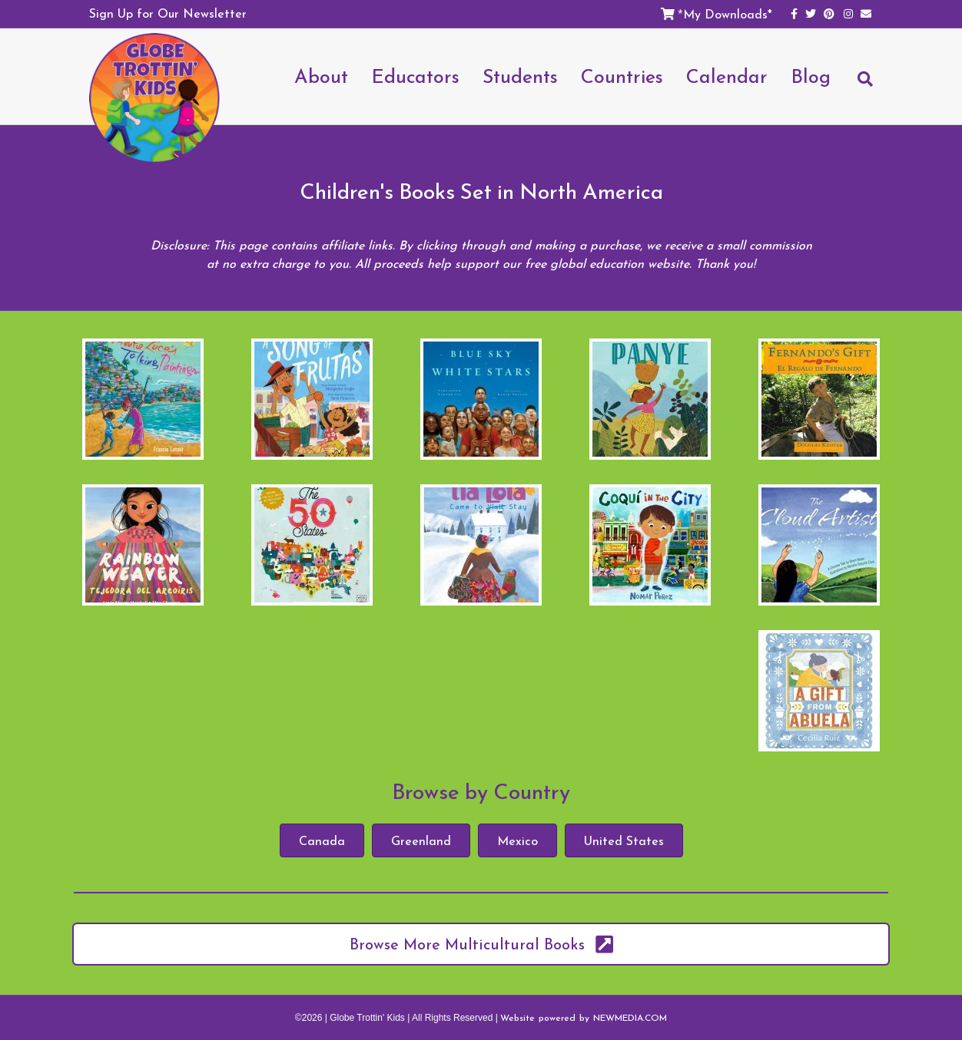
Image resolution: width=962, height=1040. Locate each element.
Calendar (727, 76)
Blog (811, 76)
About (321, 76)
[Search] (857, 86)
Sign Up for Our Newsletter (168, 13)
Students (520, 76)
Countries (622, 76)
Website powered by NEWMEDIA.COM (583, 1018)
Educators (415, 76)
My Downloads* (727, 14)
